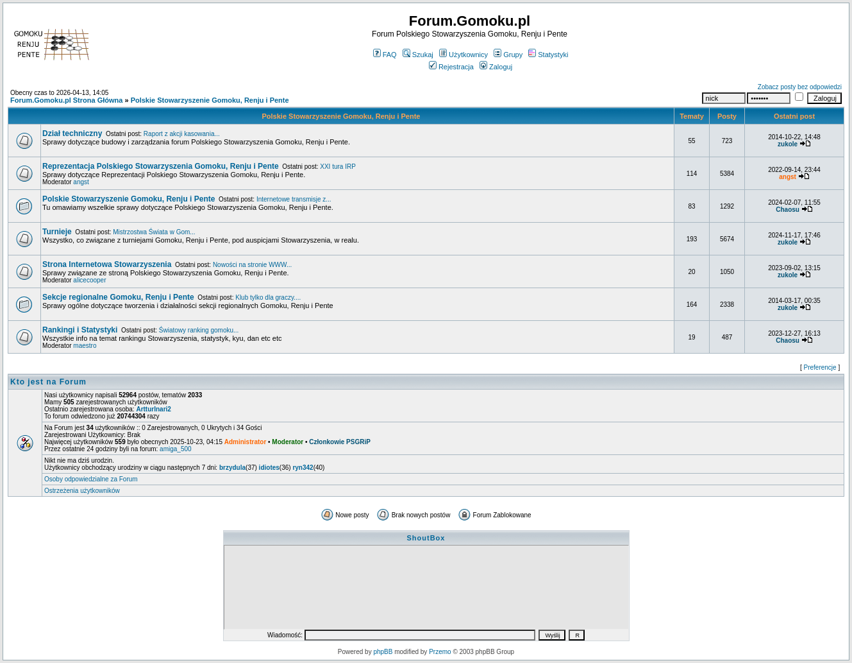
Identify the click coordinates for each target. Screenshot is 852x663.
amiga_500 (175, 448)
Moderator (287, 441)
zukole (788, 144)
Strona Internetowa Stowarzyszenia (106, 264)
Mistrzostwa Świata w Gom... (154, 232)
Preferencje (820, 367)
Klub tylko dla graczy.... (268, 297)
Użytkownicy (463, 54)
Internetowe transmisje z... (293, 199)
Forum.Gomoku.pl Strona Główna (66, 100)
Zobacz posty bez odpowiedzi (800, 86)
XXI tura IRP (338, 166)
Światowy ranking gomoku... (199, 330)
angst (80, 181)
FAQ (385, 54)
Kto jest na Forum (48, 381)
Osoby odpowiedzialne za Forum (91, 479)
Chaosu (787, 209)
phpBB (382, 651)
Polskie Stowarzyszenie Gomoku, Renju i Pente (210, 100)
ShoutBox (426, 538)
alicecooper (89, 280)
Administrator (245, 441)
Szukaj (418, 54)
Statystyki (548, 54)
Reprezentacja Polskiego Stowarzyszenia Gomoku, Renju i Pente (160, 166)
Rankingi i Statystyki (79, 329)
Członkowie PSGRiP (340, 441)
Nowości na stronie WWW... (252, 264)
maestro (84, 345)
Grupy (508, 54)
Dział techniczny (72, 133)
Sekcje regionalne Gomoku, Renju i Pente (118, 297)
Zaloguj (496, 67)
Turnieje (57, 231)
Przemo (440, 651)
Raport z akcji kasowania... (182, 133)
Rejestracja (451, 67)
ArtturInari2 (153, 409)
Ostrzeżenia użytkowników (82, 490)
